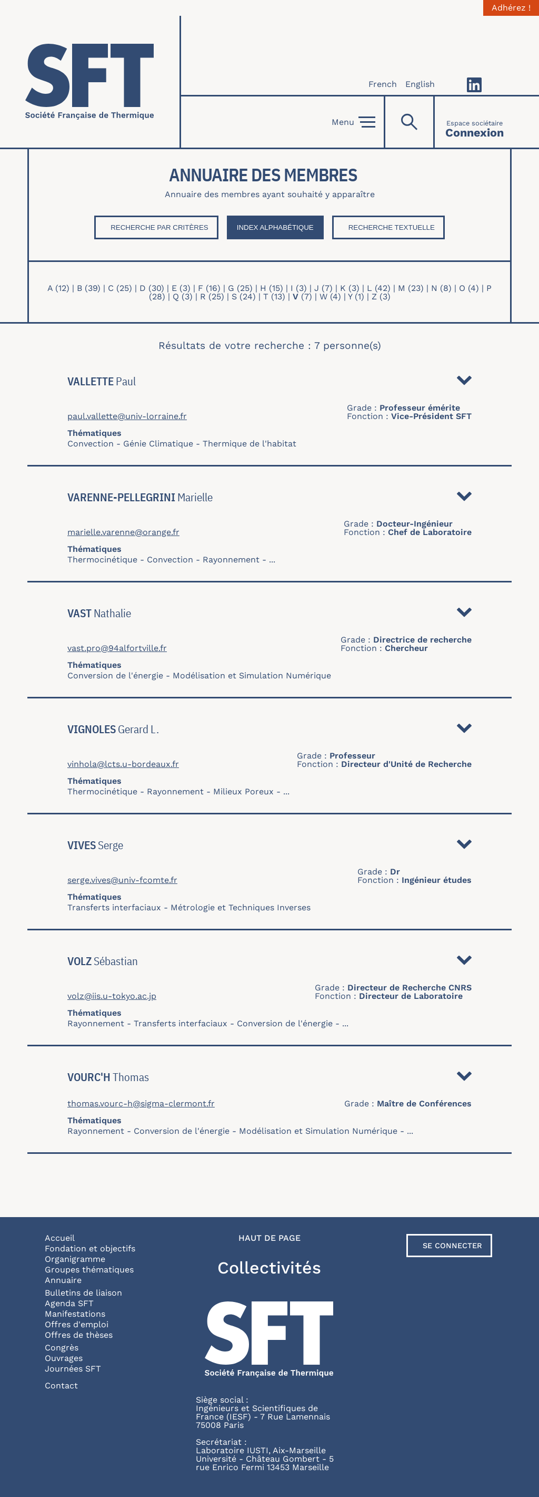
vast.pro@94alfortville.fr (117, 648)
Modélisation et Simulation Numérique (252, 675)
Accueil (60, 1238)
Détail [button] (464, 383)
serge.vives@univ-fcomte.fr (122, 880)
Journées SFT (73, 1369)
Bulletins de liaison (83, 1293)
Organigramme (75, 1259)
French (382, 84)
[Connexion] (474, 122)
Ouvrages (64, 1358)
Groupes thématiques (89, 1270)
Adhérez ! (511, 8)
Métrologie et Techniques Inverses (241, 907)
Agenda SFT (69, 1303)
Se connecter (452, 1245)
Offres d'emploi (76, 1324)
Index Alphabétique (275, 227)
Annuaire (63, 1280)
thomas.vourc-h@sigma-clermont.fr (141, 1104)
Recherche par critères (159, 227)
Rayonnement (231, 560)
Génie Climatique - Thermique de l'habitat (209, 444)
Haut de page (269, 1238)
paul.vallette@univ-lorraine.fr (127, 416)
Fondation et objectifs (90, 1248)
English (420, 84)
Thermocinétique (102, 560)
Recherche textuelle (391, 227)
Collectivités (269, 1267)
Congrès (61, 1348)
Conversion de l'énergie (115, 675)
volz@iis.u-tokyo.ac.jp (111, 996)
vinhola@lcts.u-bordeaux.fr (123, 764)
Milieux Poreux (243, 791)
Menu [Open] (353, 122)
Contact (61, 1386)
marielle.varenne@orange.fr (123, 532)
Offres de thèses (79, 1335)
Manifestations (75, 1314)
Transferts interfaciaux (114, 907)
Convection (90, 444)
